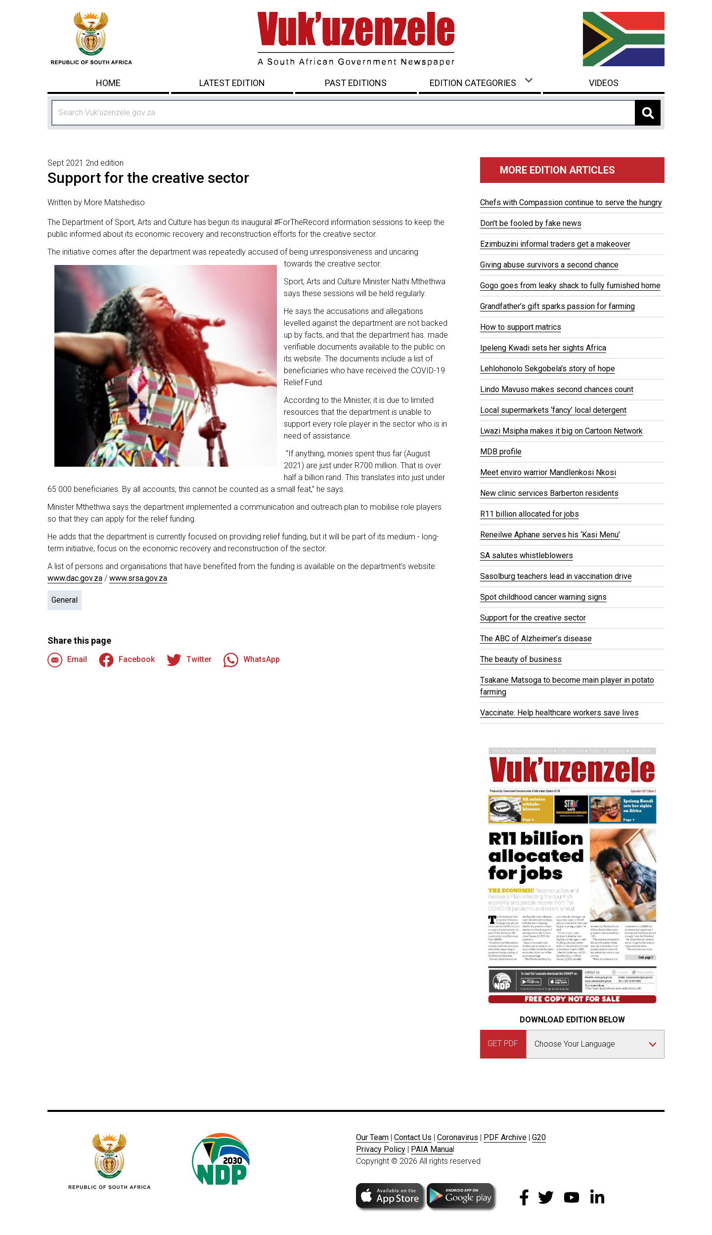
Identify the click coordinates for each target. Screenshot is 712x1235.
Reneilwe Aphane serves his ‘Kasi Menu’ (550, 534)
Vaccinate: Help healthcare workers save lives (559, 712)
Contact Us (413, 1137)
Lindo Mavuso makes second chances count (556, 389)
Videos (604, 83)
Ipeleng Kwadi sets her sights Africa (543, 348)
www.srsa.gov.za (138, 578)
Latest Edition (232, 83)
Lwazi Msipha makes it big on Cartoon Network (561, 431)
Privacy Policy (380, 1149)
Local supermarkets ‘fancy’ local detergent (553, 410)
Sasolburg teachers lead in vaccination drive (556, 576)
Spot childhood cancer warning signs (543, 597)
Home (108, 83)
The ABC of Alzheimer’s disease (536, 638)
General (64, 600)
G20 (539, 1137)
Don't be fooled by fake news (530, 223)
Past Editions (356, 83)
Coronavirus (457, 1137)
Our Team (372, 1137)
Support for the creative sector (533, 617)
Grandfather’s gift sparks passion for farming (557, 306)
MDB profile (501, 451)
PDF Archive (505, 1137)
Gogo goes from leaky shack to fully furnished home (570, 285)
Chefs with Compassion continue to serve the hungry (571, 202)
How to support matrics (520, 327)
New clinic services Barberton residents (549, 493)
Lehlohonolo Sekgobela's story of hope (547, 368)
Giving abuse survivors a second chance (549, 264)
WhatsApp (251, 660)
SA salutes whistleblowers (526, 555)
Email (67, 660)
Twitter (189, 660)
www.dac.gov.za (74, 578)
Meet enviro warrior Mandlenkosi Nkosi (548, 472)
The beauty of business (521, 659)
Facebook (127, 660)
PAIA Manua (432, 1149)
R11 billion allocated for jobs (529, 514)
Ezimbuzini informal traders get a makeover (555, 244)
